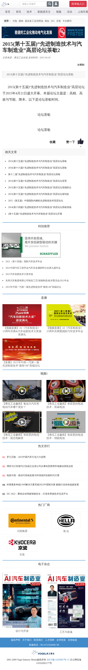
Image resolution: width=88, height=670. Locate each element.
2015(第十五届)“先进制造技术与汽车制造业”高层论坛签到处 (38, 194)
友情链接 (72, 640)
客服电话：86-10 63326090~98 (44, 645)
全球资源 (61, 640)
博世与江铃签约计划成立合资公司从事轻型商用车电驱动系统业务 (40, 466)
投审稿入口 (78, 3)
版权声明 (15, 640)
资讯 (18, 11)
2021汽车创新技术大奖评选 (19, 274)
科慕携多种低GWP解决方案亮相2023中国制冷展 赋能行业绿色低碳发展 (43, 484)
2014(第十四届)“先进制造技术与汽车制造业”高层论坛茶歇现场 (39, 207)
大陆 (14, 21)
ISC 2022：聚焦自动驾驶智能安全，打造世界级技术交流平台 (37, 494)
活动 (69, 11)
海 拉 (66, 531)
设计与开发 (22, 631)
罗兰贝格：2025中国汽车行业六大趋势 (26, 457)
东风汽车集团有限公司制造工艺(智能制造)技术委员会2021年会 (37, 280)
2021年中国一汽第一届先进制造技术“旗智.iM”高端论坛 (33, 287)
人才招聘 (49, 640)
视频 (58, 11)
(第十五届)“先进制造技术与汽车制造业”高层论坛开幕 (35, 214)
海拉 (47, 21)
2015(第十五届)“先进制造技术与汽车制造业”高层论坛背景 (37, 181)
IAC (53, 21)
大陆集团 (22, 531)
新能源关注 (44, 11)
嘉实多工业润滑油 (34, 21)
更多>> (5, 296)
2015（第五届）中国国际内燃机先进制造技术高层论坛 (35, 200)
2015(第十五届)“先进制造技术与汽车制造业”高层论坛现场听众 (39, 187)
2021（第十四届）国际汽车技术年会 (24, 261)
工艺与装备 (66, 632)
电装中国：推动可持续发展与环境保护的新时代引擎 (33, 475)
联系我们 (38, 640)
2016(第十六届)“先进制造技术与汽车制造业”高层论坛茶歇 (37, 168)
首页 (7, 11)
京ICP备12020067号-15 (58, 659)
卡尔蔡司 (67, 21)
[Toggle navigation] (8, 4)
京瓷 (58, 21)
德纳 (21, 21)
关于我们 (27, 640)
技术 (29, 11)
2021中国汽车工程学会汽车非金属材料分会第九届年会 (33, 268)
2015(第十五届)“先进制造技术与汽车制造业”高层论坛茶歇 (37, 161)
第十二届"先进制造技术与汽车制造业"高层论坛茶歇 (34, 174)
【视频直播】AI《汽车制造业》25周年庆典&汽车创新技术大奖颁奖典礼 (22, 331)
